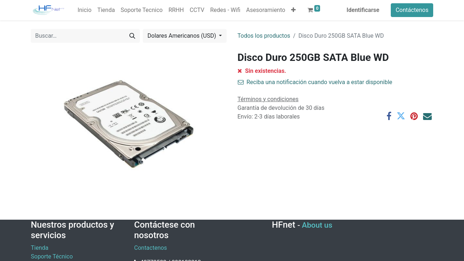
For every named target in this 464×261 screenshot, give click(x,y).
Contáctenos (411, 10)
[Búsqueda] (132, 36)
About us (317, 225)
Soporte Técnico (52, 256)
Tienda (39, 247)
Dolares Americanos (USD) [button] (183, 35)
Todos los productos (263, 35)
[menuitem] (84, 10)
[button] (293, 10)
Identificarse (363, 10)
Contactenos (150, 247)
